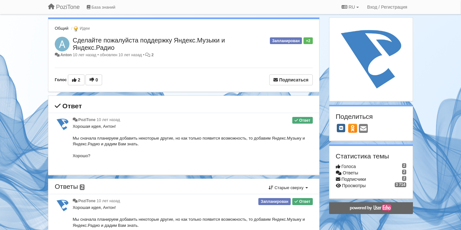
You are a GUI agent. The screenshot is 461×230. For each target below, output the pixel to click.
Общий (62, 28)
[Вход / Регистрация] (387, 7)
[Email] (363, 128)
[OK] (352, 128)
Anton (66, 55)
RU (350, 7)
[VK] (341, 128)
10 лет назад (108, 120)
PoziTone (86, 120)
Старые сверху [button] (288, 187)
